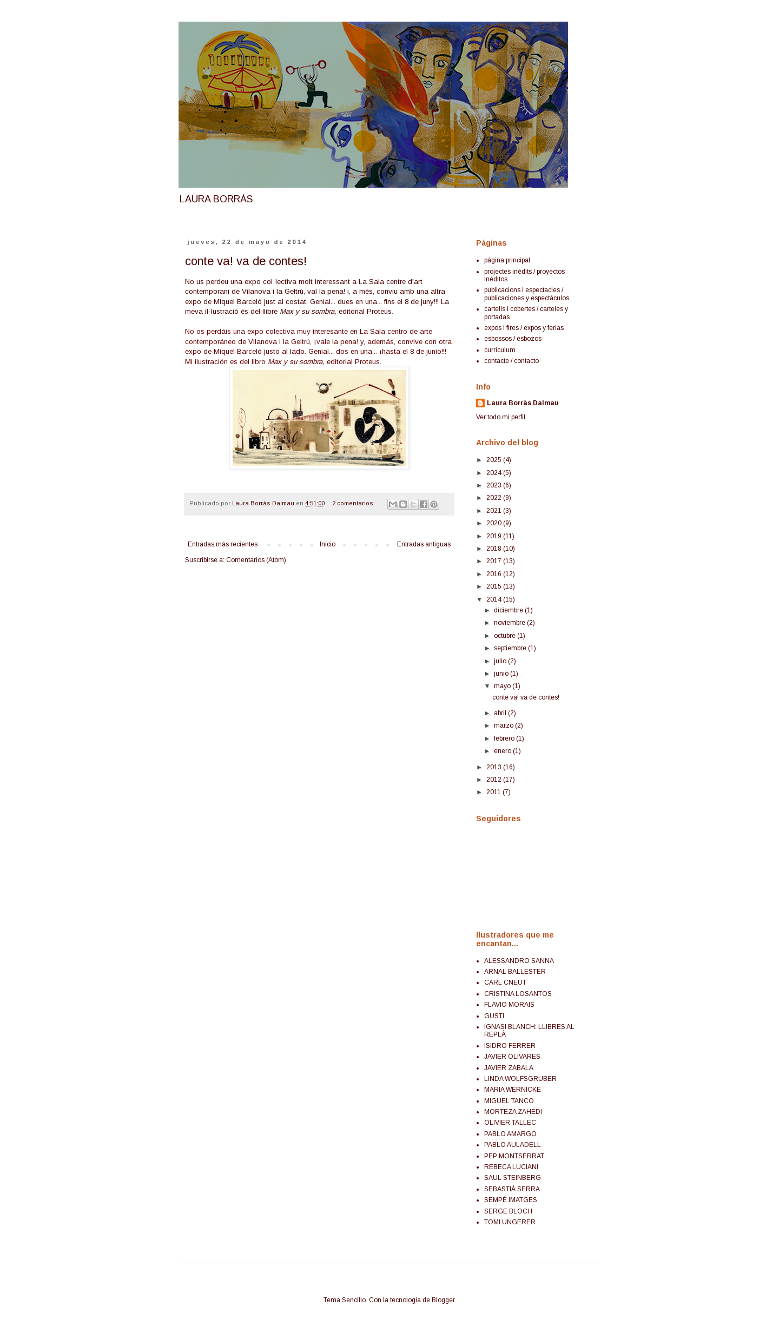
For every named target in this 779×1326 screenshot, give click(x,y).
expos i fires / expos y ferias (524, 328)
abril (501, 713)
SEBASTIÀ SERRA (512, 1189)
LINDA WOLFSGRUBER (520, 1079)
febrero (505, 738)
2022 (494, 498)
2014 (494, 599)
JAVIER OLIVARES (512, 1056)
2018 (494, 548)
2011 (494, 792)
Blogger (443, 1300)
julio (501, 661)
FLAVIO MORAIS (509, 1004)
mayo (503, 686)
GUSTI (494, 1016)
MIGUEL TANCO (509, 1101)
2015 (494, 586)
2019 (494, 536)
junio (502, 673)
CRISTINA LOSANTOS (518, 994)
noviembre (510, 622)
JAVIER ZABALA (508, 1068)
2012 (494, 779)
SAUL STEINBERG (512, 1178)
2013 (494, 767)
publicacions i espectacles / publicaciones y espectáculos (526, 293)
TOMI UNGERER (510, 1222)
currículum (500, 350)
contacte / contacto (511, 361)
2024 (494, 473)
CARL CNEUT (505, 982)
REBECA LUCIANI (511, 1167)
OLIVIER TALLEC (510, 1122)
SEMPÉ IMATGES (510, 1200)
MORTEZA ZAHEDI (513, 1112)
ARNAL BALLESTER (515, 971)
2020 (494, 523)
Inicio (327, 544)
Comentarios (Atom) (256, 560)
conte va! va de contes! (246, 261)
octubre (505, 635)
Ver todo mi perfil (500, 417)
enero (503, 751)
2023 (494, 485)
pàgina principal (507, 260)
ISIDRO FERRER (510, 1046)
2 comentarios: (354, 503)
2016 (494, 574)
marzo (504, 725)
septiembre (511, 648)
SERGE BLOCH (508, 1211)
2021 (494, 510)
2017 (494, 561)
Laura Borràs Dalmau (523, 403)
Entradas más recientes (223, 544)
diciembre (509, 610)
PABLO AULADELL (512, 1145)
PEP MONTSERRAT (514, 1156)
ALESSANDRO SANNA (519, 961)
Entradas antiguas (424, 544)
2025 (494, 460)
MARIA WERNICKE (512, 1089)
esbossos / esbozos (513, 338)
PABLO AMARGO (510, 1134)
